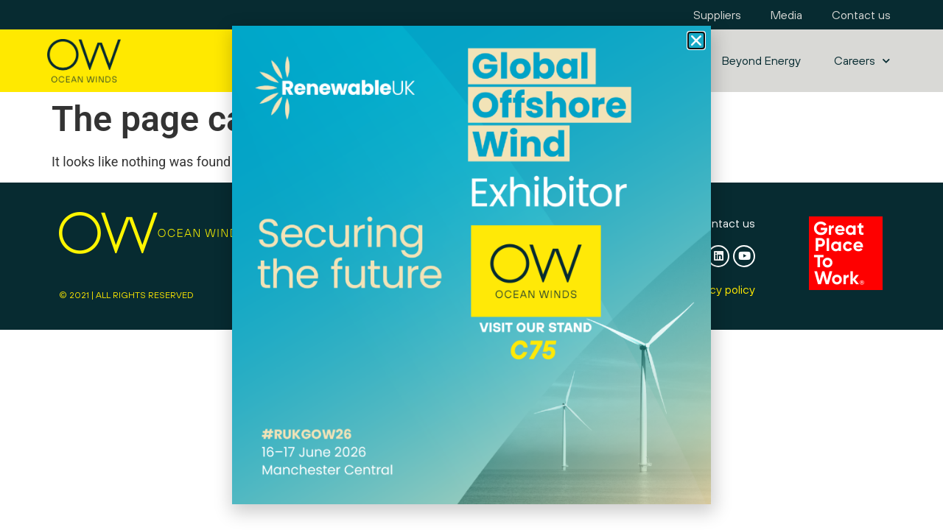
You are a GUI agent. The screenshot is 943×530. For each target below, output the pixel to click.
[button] (696, 40)
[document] (471, 265)
